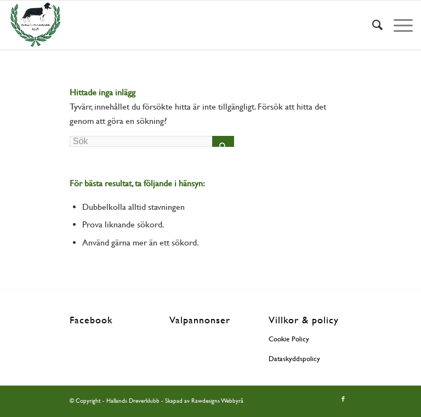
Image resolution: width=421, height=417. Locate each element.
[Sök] (372, 25)
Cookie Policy (289, 339)
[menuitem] (372, 25)
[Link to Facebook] (343, 399)
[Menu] (398, 25)
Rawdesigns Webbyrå (217, 400)
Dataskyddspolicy (294, 359)
